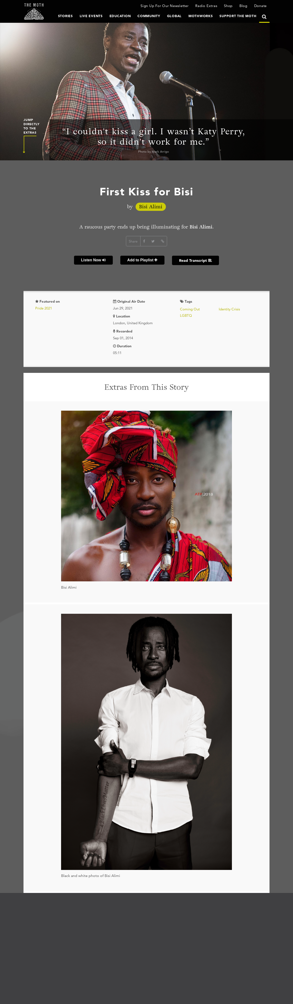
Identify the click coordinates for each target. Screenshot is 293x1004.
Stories (65, 16)
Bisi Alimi (150, 207)
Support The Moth (237, 16)
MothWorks (200, 16)
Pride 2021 (43, 308)
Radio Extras (206, 6)
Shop (228, 6)
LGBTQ (186, 315)
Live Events (91, 16)
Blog (243, 6)
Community (148, 16)
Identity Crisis (229, 309)
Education (120, 16)
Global (174, 16)
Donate (260, 6)
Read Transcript (195, 260)
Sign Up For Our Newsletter (165, 6)
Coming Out (190, 309)
